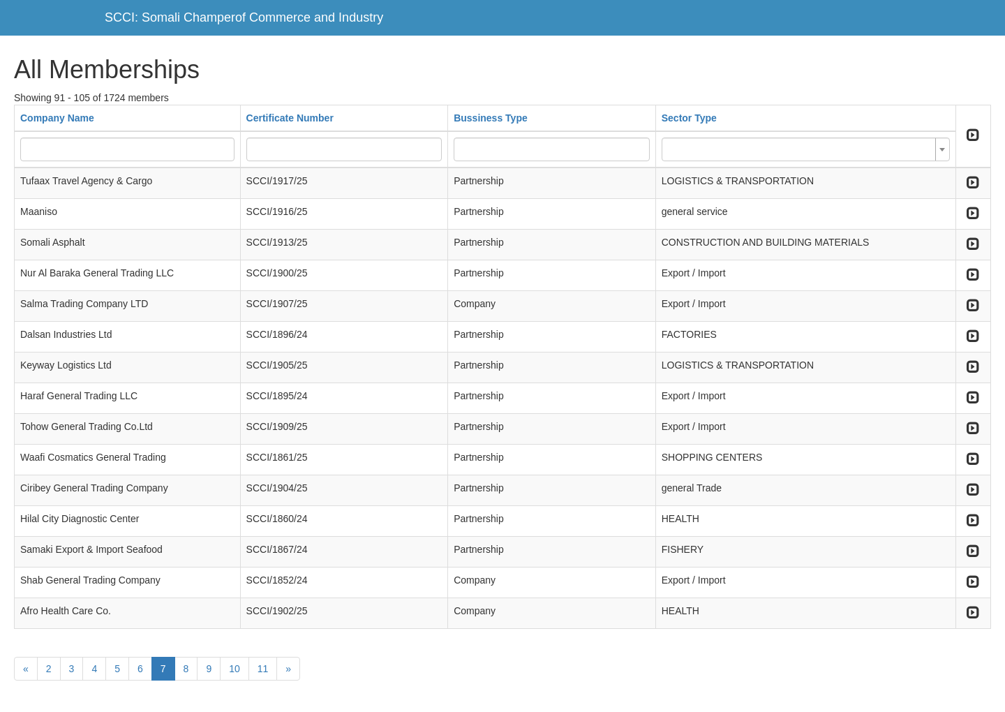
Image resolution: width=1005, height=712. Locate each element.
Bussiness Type (491, 118)
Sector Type (689, 118)
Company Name (57, 118)
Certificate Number (290, 118)
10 (234, 668)
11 (263, 668)
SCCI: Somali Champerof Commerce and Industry (244, 17)
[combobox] (806, 149)
